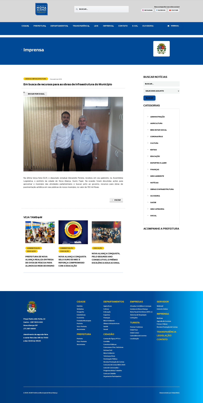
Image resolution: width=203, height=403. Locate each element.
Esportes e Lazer (158, 163)
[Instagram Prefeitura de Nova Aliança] (147, 10)
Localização (134, 338)
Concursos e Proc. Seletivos (113, 347)
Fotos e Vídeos (162, 324)
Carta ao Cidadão (109, 373)
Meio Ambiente (157, 176)
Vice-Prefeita (82, 326)
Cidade (25, 26)
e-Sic (135, 26)
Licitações (133, 317)
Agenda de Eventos (164, 321)
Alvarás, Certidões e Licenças (140, 306)
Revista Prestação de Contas (113, 362)
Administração (157, 117)
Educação (155, 156)
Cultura (154, 143)
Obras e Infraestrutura (162, 189)
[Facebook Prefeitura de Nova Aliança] (161, 10)
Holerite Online (162, 309)
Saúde (153, 202)
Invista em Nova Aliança (139, 309)
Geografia (80, 312)
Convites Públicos (109, 344)
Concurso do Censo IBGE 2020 (114, 365)
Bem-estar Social (158, 130)
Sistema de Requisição (138, 315)
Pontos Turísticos (136, 327)
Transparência (81, 26)
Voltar (116, 200)
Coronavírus (156, 136)
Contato (123, 26)
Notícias (154, 183)
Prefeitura (40, 26)
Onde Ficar (134, 330)
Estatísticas (81, 315)
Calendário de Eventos (138, 335)
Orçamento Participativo (112, 376)
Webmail (160, 306)
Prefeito (80, 323)
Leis (96, 26)
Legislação (164, 336)
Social (153, 215)
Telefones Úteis (109, 356)
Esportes (106, 315)
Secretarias (81, 329)
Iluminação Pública (110, 359)
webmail (173, 26)
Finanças (154, 169)
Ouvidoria (147, 26)
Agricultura (156, 123)
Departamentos (59, 26)
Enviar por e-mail (36, 94)
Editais (153, 150)
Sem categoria (157, 209)
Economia (80, 317)
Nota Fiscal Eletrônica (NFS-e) (141, 312)
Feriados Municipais (84, 320)
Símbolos (80, 309)
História (79, 306)
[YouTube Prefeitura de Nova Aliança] (174, 10)
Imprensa (108, 26)
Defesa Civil (107, 350)
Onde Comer (134, 333)
